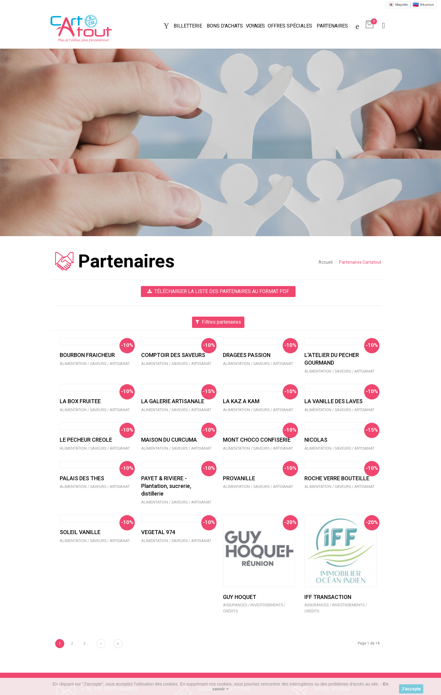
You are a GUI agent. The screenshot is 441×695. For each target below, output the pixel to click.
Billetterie (188, 26)
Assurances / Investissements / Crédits (254, 608)
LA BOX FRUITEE (80, 401)
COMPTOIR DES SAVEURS (173, 355)
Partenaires (332, 26)
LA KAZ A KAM (241, 401)
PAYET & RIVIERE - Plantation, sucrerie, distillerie (166, 486)
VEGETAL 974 (158, 532)
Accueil (325, 262)
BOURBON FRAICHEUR (87, 355)
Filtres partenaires (218, 322)
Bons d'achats (225, 26)
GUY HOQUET (239, 597)
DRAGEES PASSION (246, 355)
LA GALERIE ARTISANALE (172, 401)
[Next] (101, 643)
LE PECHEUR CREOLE (86, 440)
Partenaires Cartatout (360, 262)
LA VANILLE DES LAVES (333, 401)
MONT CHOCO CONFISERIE (257, 440)
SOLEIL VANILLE (80, 532)
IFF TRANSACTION (327, 597)
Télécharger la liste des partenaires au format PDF (218, 291)
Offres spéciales (290, 26)
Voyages (255, 26)
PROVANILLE (239, 478)
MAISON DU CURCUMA (169, 440)
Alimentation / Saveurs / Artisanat (95, 363)
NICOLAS (315, 440)
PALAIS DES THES (82, 478)
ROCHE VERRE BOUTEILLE (336, 478)
